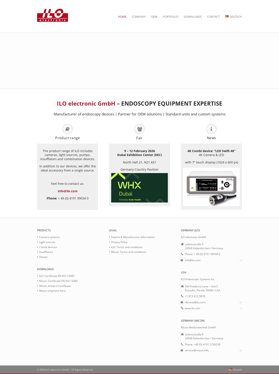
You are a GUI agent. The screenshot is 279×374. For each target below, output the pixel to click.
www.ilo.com (192, 308)
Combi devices (48, 247)
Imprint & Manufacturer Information (133, 237)
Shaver (43, 257)
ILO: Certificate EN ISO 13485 (56, 276)
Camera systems (49, 237)
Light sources (47, 242)
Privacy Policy (119, 242)
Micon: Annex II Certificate (55, 286)
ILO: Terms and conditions (127, 247)
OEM (154, 17)
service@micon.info (197, 350)
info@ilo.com (68, 191)
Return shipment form (52, 290)
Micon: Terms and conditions (128, 252)
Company (139, 17)
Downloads (193, 17)
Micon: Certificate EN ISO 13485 (58, 281)
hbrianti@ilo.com (195, 302)
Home (122, 17)
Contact (213, 17)
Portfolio (170, 17)
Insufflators (46, 252)
